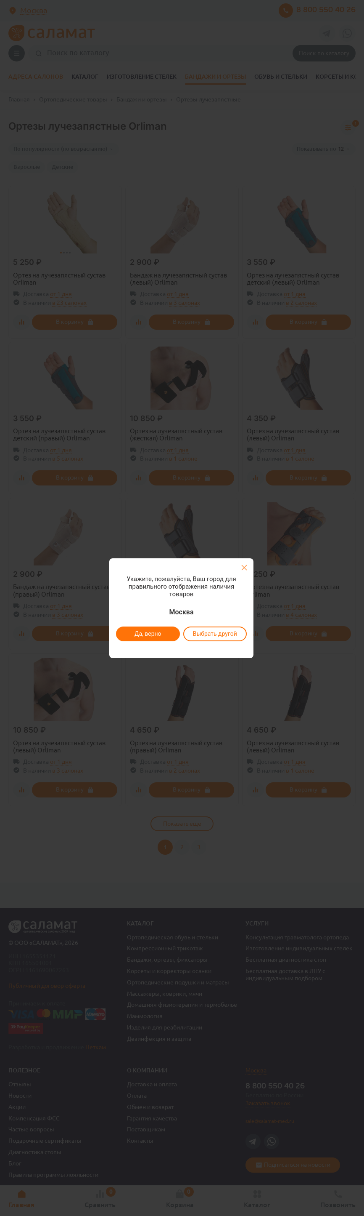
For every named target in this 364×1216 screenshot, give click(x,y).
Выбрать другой (215, 633)
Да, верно (147, 633)
